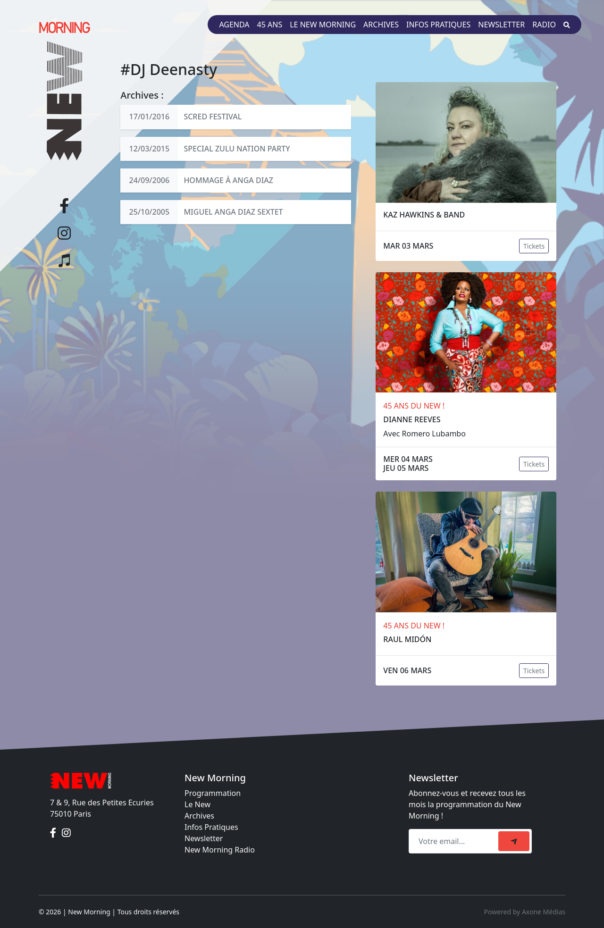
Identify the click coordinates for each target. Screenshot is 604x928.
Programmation (213, 793)
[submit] (513, 841)
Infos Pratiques (211, 827)
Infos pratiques (438, 24)
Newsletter (501, 24)
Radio (544, 24)
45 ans (270, 24)
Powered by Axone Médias (524, 911)
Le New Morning (323, 24)
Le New (197, 804)
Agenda (234, 24)
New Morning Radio (220, 849)
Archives (381, 24)
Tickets (534, 246)
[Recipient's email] (455, 841)
